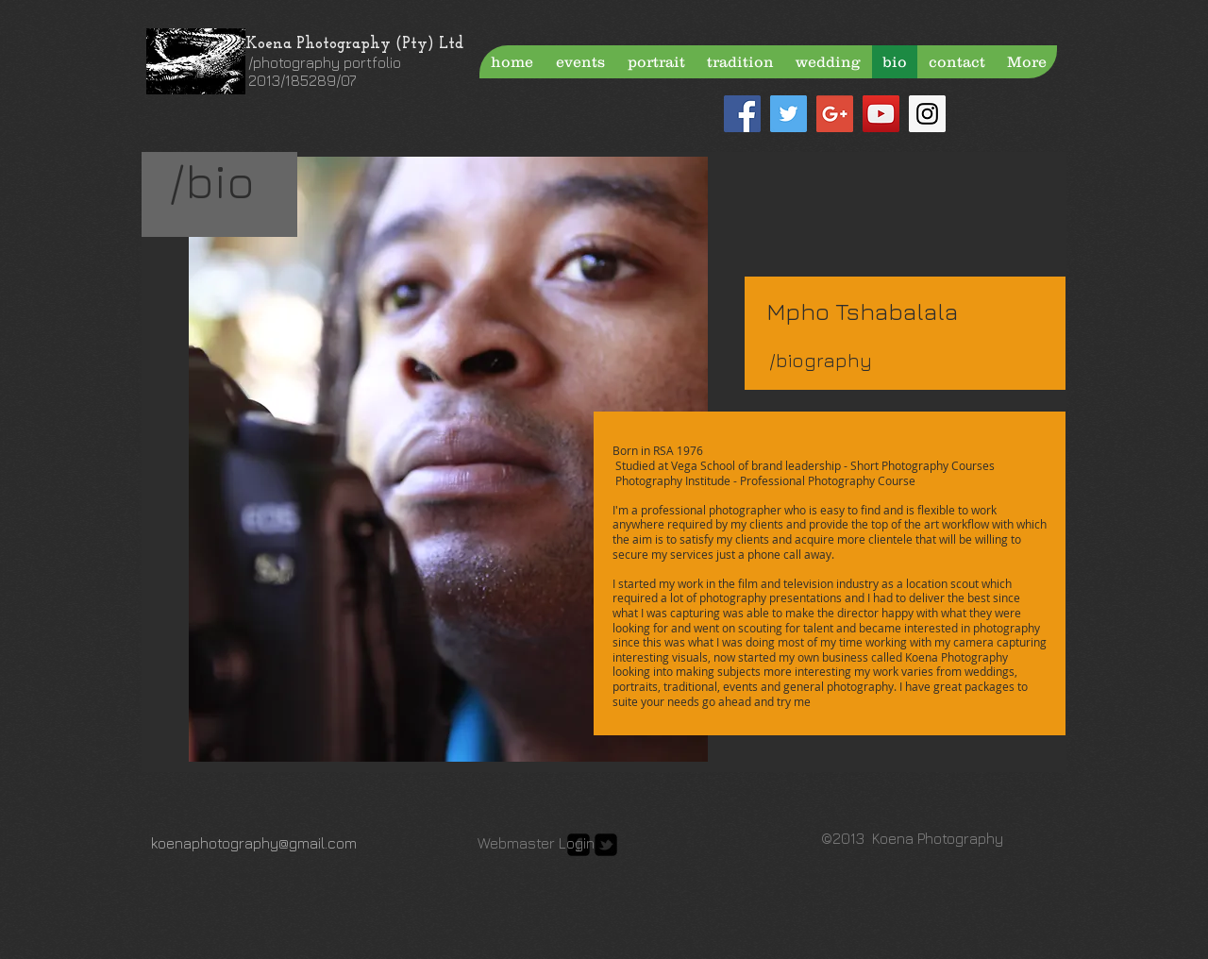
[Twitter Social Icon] (788, 113)
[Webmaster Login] (535, 842)
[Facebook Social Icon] (742, 113)
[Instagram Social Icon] (927, 113)
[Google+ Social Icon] (834, 113)
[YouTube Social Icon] (881, 113)
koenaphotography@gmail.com (254, 842)
